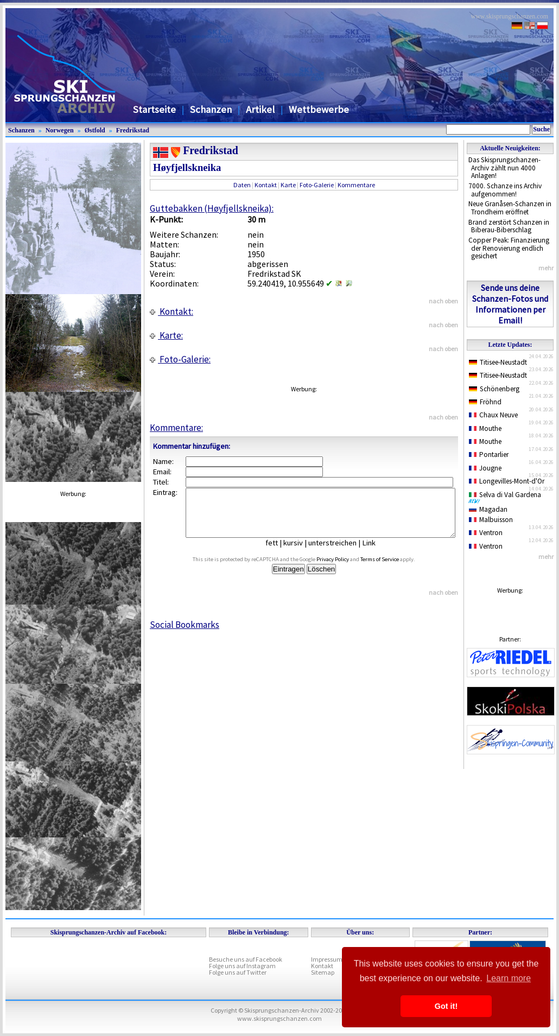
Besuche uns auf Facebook (245, 959)
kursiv (301, 552)
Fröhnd (485, 401)
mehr (546, 268)
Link (377, 552)
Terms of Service (392, 569)
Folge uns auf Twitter (237, 972)
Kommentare (356, 185)
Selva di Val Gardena (507, 497)
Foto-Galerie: (180, 359)
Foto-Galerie (317, 185)
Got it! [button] (446, 1006)
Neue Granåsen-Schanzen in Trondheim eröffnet (509, 208)
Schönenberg (494, 388)
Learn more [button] (508, 978)
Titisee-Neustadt (498, 362)
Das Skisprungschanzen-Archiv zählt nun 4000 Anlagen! (504, 167)
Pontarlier (489, 454)
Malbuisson (491, 519)
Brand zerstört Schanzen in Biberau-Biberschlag (508, 226)
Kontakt (266, 185)
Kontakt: (171, 311)
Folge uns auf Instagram (242, 966)
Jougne (485, 468)
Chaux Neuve (493, 415)
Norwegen (60, 130)
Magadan (488, 509)
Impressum (326, 959)
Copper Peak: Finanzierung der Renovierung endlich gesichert (508, 248)
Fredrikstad (132, 130)
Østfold (95, 130)
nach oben (443, 301)
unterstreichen (340, 552)
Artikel (260, 109)
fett (280, 552)
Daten (242, 185)
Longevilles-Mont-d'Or (506, 481)
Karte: (166, 335)
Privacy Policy (345, 569)
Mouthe (485, 428)
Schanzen (211, 109)
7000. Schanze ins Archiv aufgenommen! (505, 190)
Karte (288, 185)
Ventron (486, 532)
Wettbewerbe (319, 109)
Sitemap (322, 972)
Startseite (154, 109)
